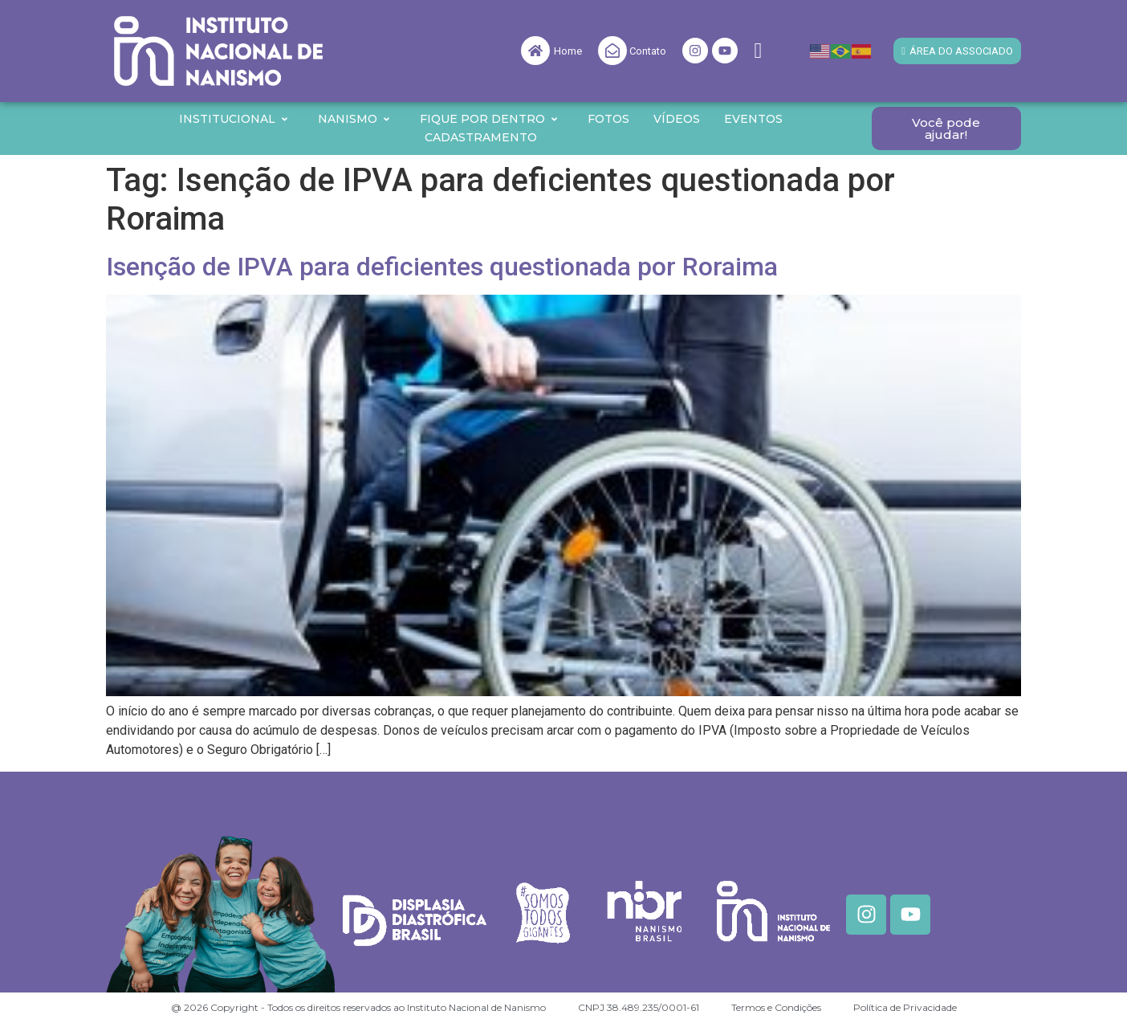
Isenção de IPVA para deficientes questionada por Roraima (442, 266)
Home (568, 51)
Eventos (753, 119)
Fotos (608, 119)
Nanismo (354, 119)
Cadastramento (481, 137)
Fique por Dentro (489, 119)
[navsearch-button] (758, 51)
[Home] (535, 50)
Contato (647, 51)
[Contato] (612, 50)
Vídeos (676, 119)
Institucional (234, 119)
